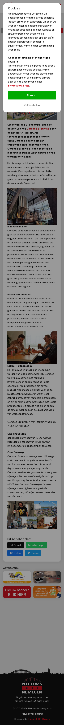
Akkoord (32, 95)
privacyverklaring (18, 85)
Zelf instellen (32, 105)
